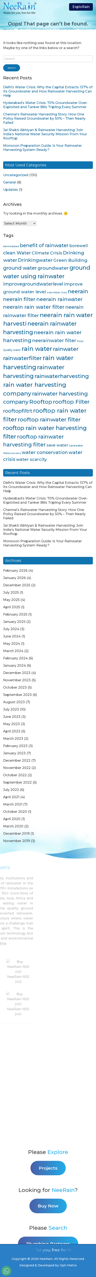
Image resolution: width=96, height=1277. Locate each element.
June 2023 (11, 717)
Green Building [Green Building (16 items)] (70, 260)
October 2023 (15, 687)
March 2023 (13, 739)
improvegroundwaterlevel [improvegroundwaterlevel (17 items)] (33, 284)
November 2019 (16, 841)
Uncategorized (15, 175)
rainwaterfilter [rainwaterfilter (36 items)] (22, 358)
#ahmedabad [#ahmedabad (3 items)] (11, 246)
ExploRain (81, 7)
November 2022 (17, 768)
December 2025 (16, 585)
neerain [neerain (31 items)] (78, 291)
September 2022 (17, 782)
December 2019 (16, 834)
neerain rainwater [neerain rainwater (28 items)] (59, 299)
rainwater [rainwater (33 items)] (65, 349)
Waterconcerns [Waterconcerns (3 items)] (12, 453)
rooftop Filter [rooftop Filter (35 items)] (71, 401)
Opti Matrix (68, 1265)
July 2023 (11, 709)
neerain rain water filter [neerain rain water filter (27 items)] (33, 307)
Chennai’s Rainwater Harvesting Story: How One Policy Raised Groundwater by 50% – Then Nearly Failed (44, 118)
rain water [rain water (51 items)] (37, 348)
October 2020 (15, 812)
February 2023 (15, 746)
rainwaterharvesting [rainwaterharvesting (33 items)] (62, 376)
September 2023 (17, 695)
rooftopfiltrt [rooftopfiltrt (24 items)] (17, 411)
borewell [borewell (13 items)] (78, 245)
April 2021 (11, 797)
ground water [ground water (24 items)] (20, 268)
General (9, 182)
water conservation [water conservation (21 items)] (45, 452)
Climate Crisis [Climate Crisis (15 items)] (47, 252)
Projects (48, 1224)
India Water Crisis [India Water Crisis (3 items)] (57, 292)
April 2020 (11, 819)
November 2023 (17, 680)
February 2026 (15, 571)
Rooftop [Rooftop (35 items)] (40, 401)
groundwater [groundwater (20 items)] (53, 268)
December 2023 (16, 673)
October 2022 (15, 775)
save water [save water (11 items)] (57, 445)
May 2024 (11, 644)
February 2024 (15, 658)
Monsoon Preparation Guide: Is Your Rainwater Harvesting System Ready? (42, 148)
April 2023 (11, 731)
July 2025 (11, 592)
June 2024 (12, 636)
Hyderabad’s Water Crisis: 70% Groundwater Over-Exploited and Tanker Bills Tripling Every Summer (45, 105)
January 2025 (14, 622)
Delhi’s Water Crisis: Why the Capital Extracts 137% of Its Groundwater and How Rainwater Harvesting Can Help (47, 91)
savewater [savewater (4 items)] (76, 445)
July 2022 (11, 790)
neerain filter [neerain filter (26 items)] (19, 299)
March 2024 (13, 651)
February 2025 (15, 614)
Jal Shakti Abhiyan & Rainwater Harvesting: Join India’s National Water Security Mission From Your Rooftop (45, 134)
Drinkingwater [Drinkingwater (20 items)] (35, 260)
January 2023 (14, 753)
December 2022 (16, 760)
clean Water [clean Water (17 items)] (17, 252)
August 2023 (14, 702)
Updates (10, 190)
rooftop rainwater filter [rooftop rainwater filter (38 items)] (49, 419)
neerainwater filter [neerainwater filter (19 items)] (54, 340)
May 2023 (11, 724)
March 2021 (12, 804)
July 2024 (11, 629)
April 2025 (11, 607)
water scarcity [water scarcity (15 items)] (31, 459)
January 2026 (14, 578)
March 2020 (13, 826)
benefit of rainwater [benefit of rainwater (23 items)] (44, 245)
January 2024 (14, 666)
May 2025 (11, 600)
